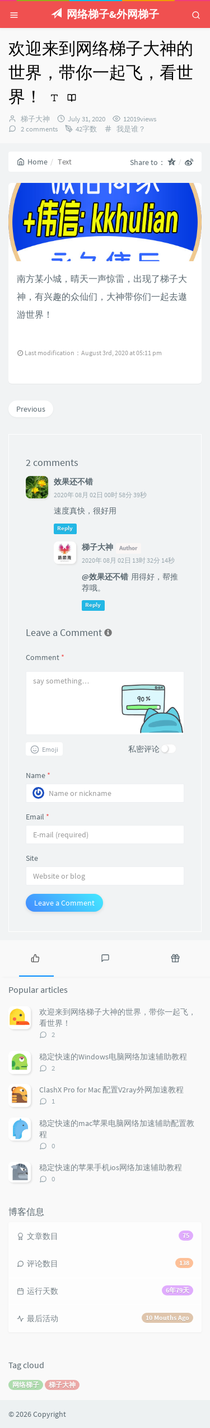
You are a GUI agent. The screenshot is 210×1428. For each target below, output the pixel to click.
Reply (65, 528)
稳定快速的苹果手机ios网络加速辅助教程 (110, 1167)
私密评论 (144, 749)
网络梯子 (25, 1384)
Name (38, 775)
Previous (30, 409)
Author (128, 548)
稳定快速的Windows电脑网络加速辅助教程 (113, 1057)
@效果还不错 (105, 577)
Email (37, 817)
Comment (45, 657)
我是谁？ (131, 129)
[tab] (35, 957)
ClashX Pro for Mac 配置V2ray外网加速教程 (111, 1090)
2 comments (38, 129)
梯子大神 (35, 119)
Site (32, 858)
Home (32, 162)
